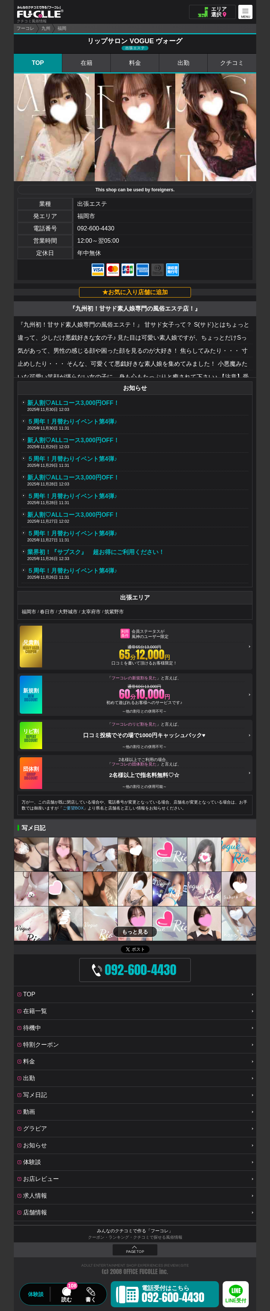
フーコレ (25, 28)
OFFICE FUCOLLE (140, 1271)
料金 (135, 63)
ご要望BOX (73, 808)
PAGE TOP (135, 1252)
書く (90, 1299)
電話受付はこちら (173, 1295)
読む (66, 1299)
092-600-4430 (95, 228)
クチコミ (232, 63)
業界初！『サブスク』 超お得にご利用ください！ (95, 552)
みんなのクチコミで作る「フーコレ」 (135, 1230)
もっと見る (135, 932)
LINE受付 (235, 1301)
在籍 (86, 63)
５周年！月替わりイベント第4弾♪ (72, 421)
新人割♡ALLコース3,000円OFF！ (73, 403)
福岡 (61, 28)
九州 (45, 28)
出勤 (183, 63)
